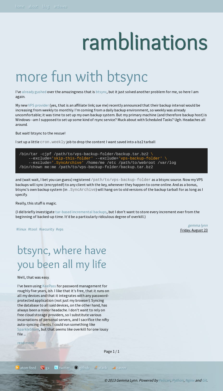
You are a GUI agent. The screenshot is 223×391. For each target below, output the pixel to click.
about (33, 6)
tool (33, 233)
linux (22, 233)
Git (204, 384)
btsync (101, 91)
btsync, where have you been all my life (61, 262)
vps (60, 233)
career (121, 372)
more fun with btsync (81, 76)
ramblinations (145, 41)
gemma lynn (198, 229)
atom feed (28, 372)
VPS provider (38, 105)
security (47, 233)
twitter (64, 372)
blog (45, 6)
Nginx (189, 384)
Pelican (164, 384)
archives (60, 6)
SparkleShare (28, 333)
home (19, 6)
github (84, 372)
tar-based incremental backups (81, 216)
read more (25, 347)
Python (178, 384)
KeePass (49, 290)
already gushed (34, 91)
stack (103, 372)
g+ (47, 372)
